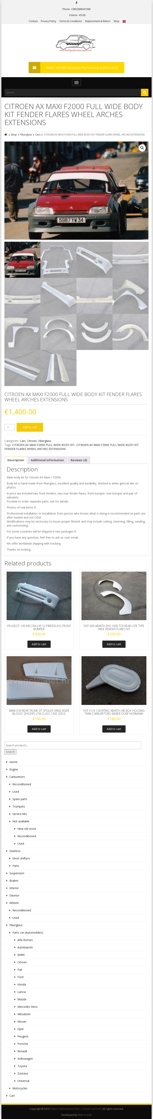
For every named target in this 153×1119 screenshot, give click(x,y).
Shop (116, 21)
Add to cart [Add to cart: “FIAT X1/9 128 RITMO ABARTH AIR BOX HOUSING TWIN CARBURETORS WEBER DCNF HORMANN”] (114, 729)
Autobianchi (25, 947)
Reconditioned (21, 784)
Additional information (47, 460)
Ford (20, 977)
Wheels (14, 903)
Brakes (13, 880)
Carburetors (17, 777)
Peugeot (22, 1036)
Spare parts (19, 799)
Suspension (16, 873)
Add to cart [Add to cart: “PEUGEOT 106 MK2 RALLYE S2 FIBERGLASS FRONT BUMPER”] (39, 644)
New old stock (26, 829)
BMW (21, 955)
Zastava (22, 1073)
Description (15, 460)
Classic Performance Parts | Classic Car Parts (75, 1109)
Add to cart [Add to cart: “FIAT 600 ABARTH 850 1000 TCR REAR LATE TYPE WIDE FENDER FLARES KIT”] (114, 644)
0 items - (77, 15)
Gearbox (14, 851)
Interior (14, 888)
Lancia (21, 992)
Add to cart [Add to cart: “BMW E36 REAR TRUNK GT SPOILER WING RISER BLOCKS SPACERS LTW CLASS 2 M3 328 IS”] (39, 729)
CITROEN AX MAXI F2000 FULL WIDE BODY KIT (43, 445)
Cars (37, 134)
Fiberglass (26, 134)
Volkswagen (25, 1058)
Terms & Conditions (70, 21)
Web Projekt (85, 1115)
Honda (21, 984)
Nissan (21, 1021)
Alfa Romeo (25, 940)
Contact (33, 21)
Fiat (19, 969)
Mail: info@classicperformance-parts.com (73, 67)
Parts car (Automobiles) (27, 932)
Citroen (32, 441)
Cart (12, 1096)
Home (13, 762)
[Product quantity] (9, 427)
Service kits (19, 814)
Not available (20, 821)
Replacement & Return (97, 21)
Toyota (22, 1066)
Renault (22, 1051)
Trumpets (18, 806)
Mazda (21, 999)
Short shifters (21, 858)
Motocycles (19, 1088)
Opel (20, 1029)
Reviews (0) (79, 460)
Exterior (14, 895)
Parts (15, 866)
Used (15, 792)
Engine (13, 769)
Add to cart (30, 427)
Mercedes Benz (27, 1007)
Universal (23, 1081)
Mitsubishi (23, 1014)
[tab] (15, 460)
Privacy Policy (48, 21)
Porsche (22, 1044)
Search (10, 752)
